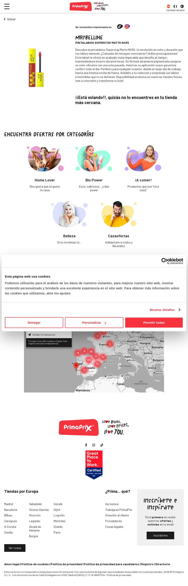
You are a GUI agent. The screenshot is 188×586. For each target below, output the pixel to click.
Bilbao (8, 515)
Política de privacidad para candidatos (111, 564)
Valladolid (35, 504)
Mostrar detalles (162, 310)
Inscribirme (160, 535)
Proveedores (113, 521)
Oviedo (58, 526)
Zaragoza (10, 521)
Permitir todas (154, 322)
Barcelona (10, 509)
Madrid (8, 504)
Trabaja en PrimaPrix (118, 509)
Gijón (57, 509)
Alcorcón (35, 515)
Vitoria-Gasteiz (39, 509)
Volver (11, 19)
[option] (168, 6)
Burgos (33, 536)
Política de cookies (35, 564)
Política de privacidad (66, 564)
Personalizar (94, 322)
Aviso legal (12, 564)
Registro (147, 564)
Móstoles (59, 521)
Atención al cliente (117, 515)
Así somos (112, 504)
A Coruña (10, 526)
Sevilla (8, 532)
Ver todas (15, 548)
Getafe (58, 504)
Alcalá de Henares (35, 528)
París (57, 532)
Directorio (163, 564)
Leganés (34, 521)
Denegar (34, 322)
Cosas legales (114, 526)
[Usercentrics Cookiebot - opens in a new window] (164, 261)
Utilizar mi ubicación (41, 334)
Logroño (59, 515)
